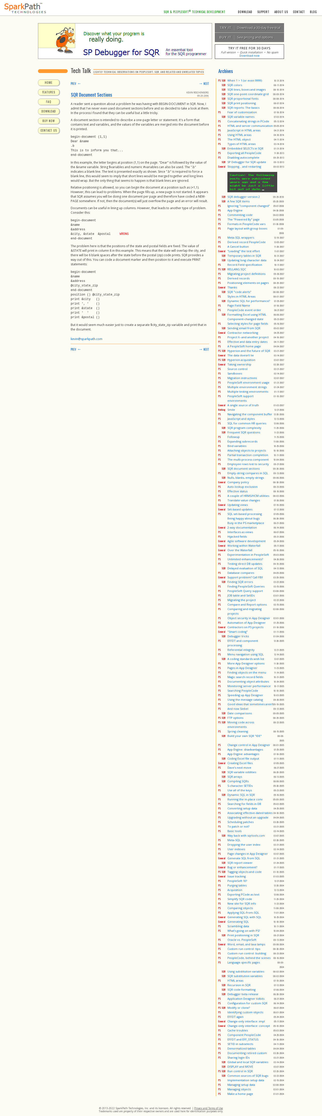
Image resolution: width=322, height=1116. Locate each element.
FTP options (235, 718)
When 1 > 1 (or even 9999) (244, 80)
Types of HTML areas (241, 144)
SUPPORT (263, 12)
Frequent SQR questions (243, 432)
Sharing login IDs (238, 1057)
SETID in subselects (240, 1044)
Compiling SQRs (238, 781)
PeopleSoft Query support (245, 591)
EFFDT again (235, 1017)
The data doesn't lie (240, 355)
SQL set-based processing (244, 514)
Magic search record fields (245, 677)
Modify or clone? (238, 1008)
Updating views (237, 505)
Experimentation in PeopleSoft (248, 554)
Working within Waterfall (243, 545)
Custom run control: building (246, 953)
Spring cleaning (237, 731)
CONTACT (299, 12)
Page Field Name (238, 305)
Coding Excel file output (243, 758)
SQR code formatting (241, 989)
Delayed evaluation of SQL (245, 568)
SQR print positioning (241, 103)
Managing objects (239, 1089)
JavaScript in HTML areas (243, 130)
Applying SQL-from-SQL (243, 912)
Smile (231, 410)
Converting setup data (242, 808)
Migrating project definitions (246, 274)
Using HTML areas (239, 135)
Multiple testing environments (247, 391)
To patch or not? (238, 826)
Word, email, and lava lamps (246, 944)
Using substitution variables (245, 971)
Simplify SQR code (239, 899)
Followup (233, 437)
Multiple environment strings (247, 387)
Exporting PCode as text (243, 894)
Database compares (240, 573)
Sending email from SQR (243, 328)
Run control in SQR (240, 1071)
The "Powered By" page (243, 219)
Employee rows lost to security (248, 464)
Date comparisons (239, 713)
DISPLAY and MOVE (240, 1066)
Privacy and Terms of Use (208, 1108)
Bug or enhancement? (242, 867)
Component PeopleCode (244, 1035)
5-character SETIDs (240, 786)
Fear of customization (242, 112)
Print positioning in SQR (243, 935)
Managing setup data (241, 1085)
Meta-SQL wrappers (240, 237)
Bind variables (236, 446)
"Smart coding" (237, 632)
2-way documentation (242, 527)
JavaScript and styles (241, 419)
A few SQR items (238, 201)
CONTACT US (49, 130)
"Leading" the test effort (243, 251)
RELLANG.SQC (236, 269)
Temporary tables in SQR (244, 255)
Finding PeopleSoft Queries (245, 586)
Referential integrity (241, 650)
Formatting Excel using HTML (246, 314)
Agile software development (246, 541)
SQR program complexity (244, 428)
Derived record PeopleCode (246, 242)
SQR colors (234, 85)
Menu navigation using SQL (245, 654)
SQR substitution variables (244, 976)
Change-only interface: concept (248, 1026)
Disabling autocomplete (243, 157)
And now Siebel (237, 709)
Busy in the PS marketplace (245, 523)
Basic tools (234, 831)
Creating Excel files (240, 763)
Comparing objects (240, 908)
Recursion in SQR (239, 985)
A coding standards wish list (245, 659)
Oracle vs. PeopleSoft (241, 940)
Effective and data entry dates (247, 342)
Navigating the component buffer (249, 414)
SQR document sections (243, 468)
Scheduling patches (240, 822)
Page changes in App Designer (247, 853)
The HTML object (239, 139)
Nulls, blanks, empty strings (245, 477)
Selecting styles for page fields (247, 323)
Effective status (237, 491)
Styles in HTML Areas (241, 296)
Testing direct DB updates (244, 564)
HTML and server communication (250, 126)
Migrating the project (241, 600)
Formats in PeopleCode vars (246, 224)
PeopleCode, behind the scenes (248, 958)
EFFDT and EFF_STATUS (242, 1039)
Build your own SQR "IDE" (244, 736)
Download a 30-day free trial (247, 27)
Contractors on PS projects (245, 627)
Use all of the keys (239, 790)
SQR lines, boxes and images (246, 89)
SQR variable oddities (241, 772)
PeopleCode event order (244, 310)
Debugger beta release (242, 994)
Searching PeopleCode (242, 690)
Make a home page (240, 1094)
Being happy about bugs (243, 518)
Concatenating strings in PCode (248, 121)
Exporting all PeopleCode (244, 153)
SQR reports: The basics (243, 107)
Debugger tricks (238, 636)
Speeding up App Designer (245, 695)
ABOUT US (281, 12)
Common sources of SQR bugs (247, 1075)
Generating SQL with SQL (244, 917)
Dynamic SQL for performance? (248, 301)
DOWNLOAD (245, 12)
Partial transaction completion (247, 455)
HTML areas (235, 980)
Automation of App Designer (246, 622)
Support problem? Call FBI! (245, 577)
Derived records (238, 278)
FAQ (49, 102)
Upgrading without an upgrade (247, 817)
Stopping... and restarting (244, 166)
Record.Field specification (244, 265)
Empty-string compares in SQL (247, 473)
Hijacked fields (237, 536)
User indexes (236, 849)
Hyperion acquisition (241, 360)
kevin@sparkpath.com (86, 338)
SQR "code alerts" (239, 292)
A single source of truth (243, 405)
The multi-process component (248, 459)
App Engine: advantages (243, 754)
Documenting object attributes (248, 681)
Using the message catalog (245, 699)
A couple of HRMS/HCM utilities (248, 496)
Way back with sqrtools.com (246, 835)
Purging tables (237, 885)
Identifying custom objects (245, 1012)
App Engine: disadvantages (245, 749)
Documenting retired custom (247, 1053)
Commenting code (240, 215)
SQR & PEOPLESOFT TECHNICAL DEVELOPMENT (194, 12)
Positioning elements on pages (248, 283)
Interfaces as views (240, 532)
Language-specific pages (243, 962)
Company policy (238, 482)
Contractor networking (242, 332)
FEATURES (48, 92)
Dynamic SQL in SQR (241, 795)
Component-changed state (245, 319)
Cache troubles (237, 1030)
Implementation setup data (245, 1080)
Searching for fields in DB (244, 804)
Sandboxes (234, 373)
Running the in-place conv (245, 799)
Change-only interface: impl (246, 1021)
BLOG (313, 12)
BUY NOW (49, 121)
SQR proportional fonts (242, 98)
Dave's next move (239, 767)
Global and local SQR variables (247, 1062)
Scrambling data (238, 926)
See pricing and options (244, 37)
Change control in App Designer (248, 745)
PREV (76, 84)
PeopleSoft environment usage (248, 382)
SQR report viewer (240, 863)
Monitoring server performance (249, 686)
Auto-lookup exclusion (242, 487)
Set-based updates (239, 509)
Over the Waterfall (239, 550)
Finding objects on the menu (246, 672)
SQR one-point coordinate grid (248, 94)
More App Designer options (245, 663)
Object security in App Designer (248, 618)
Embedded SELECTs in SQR (245, 148)
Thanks (232, 287)
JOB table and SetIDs (241, 595)
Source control (237, 369)
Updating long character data (246, 260)
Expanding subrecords (242, 441)
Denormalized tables (241, 1048)
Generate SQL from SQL (243, 858)
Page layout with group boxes (247, 228)
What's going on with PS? (243, 931)
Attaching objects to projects (246, 450)
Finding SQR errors (240, 582)
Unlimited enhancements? (245, 559)
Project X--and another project (248, 337)
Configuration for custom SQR (247, 1003)
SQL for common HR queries (246, 423)
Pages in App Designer (242, 668)
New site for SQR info (241, 903)
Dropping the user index (243, 844)
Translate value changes (243, 500)
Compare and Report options (247, 604)
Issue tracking (236, 876)
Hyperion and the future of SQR (248, 351)
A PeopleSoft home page (244, 346)
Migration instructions (242, 378)
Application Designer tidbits (245, 998)
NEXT (203, 84)
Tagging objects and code (244, 872)
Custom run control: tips (243, 949)
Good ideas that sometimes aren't (250, 704)
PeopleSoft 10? (237, 881)
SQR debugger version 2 (243, 197)
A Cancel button (238, 246)
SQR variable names (240, 117)
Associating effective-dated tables (249, 813)
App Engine (235, 210)
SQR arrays (234, 776)
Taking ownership (239, 364)
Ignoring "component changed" (248, 206)
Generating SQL (238, 921)
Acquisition (234, 890)
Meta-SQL (233, 840)
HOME (49, 83)
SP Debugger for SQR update (246, 162)
